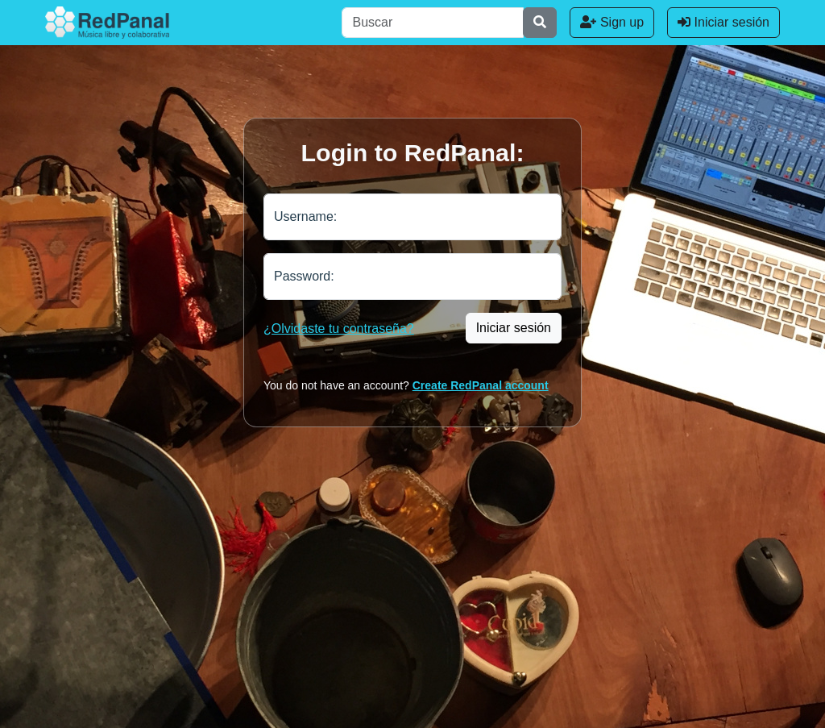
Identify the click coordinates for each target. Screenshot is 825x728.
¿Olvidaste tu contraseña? (338, 328)
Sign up (612, 22)
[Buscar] (433, 22)
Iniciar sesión (723, 22)
